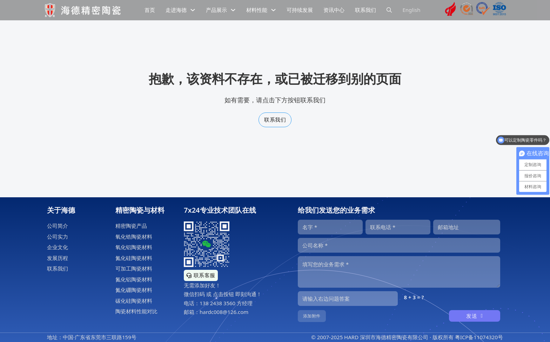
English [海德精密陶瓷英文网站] (411, 9)
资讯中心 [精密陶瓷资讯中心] (333, 9)
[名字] (330, 227)
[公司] (399, 245)
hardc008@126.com (224, 311)
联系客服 (200, 275)
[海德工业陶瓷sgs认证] (467, 10)
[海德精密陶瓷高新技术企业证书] (450, 10)
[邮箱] (466, 227)
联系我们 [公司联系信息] (365, 9)
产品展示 (216, 9)
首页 (150, 9)
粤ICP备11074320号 (479, 337)
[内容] (399, 272)
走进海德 (176, 9)
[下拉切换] (192, 10)
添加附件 (312, 316)
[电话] (397, 227)
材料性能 (256, 9)
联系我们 (275, 119)
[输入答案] (348, 298)
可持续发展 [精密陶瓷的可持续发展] (300, 9)
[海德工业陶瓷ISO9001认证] (499, 10)
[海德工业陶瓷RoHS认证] (483, 10)
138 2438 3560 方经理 (226, 303)
